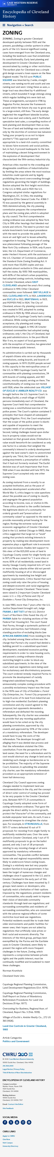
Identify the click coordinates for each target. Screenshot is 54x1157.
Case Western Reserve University (21, 1059)
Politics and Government (16, 1041)
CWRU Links (9, 1131)
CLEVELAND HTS (18, 295)
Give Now (6, 1139)
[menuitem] (27, 1136)
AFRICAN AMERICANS (15, 635)
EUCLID (11, 299)
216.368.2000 (8, 1066)
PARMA (7, 618)
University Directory (10, 1146)
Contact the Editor (15, 1104)
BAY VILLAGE (40, 292)
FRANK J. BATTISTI (13, 611)
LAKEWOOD (44, 295)
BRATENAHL (31, 299)
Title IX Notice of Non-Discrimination (17, 1072)
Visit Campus (8, 1143)
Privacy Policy (19, 1069)
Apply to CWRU (9, 1136)
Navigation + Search (17, 26)
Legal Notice (8, 1069)
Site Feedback (8, 1108)
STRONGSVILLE (33, 823)
